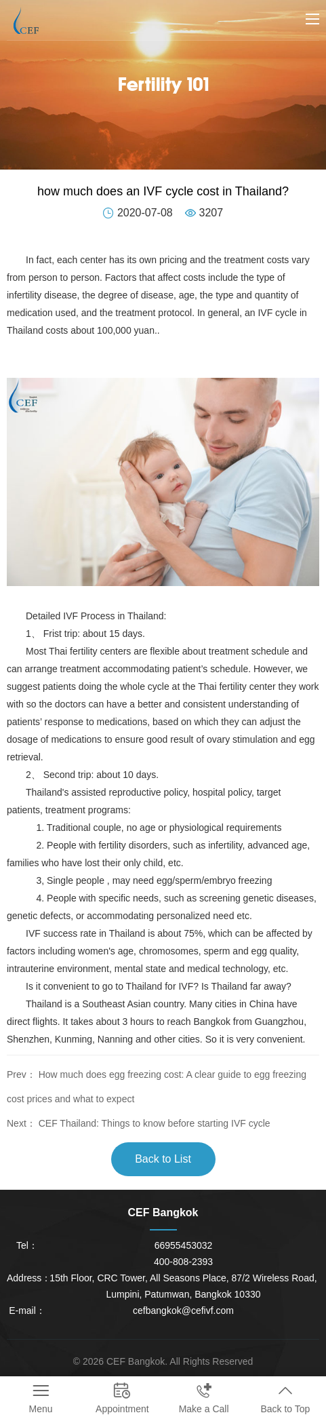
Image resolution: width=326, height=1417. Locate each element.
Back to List (163, 1159)
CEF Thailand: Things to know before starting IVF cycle (154, 1123)
